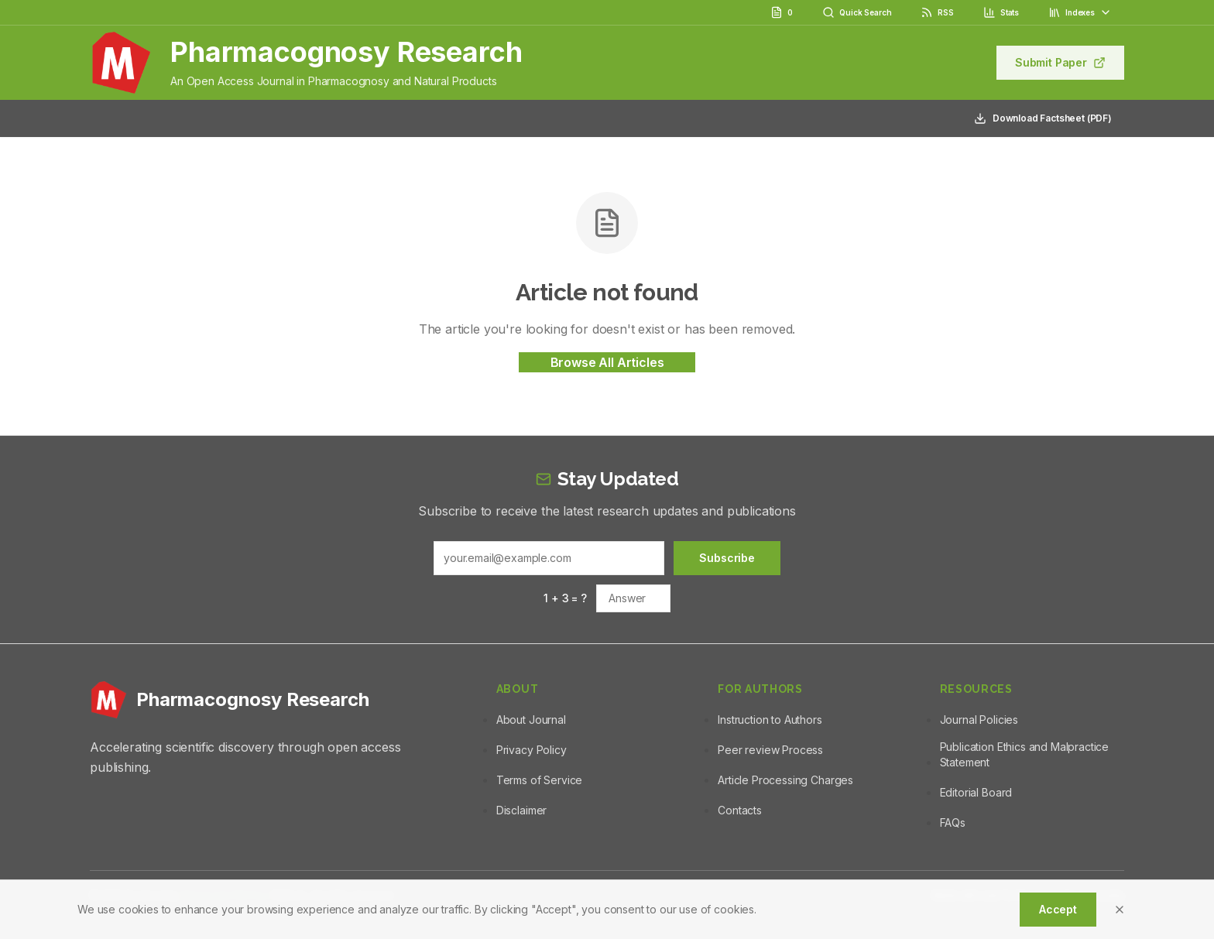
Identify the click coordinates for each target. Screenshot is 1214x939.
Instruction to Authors (769, 719)
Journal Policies (979, 719)
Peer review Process (770, 749)
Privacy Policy (531, 749)
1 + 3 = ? (565, 598)
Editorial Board (976, 792)
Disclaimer (521, 810)
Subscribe (727, 557)
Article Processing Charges (785, 779)
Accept (1058, 909)
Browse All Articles (607, 362)
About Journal (531, 719)
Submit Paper (1060, 62)
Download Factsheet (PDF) (1043, 118)
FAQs (952, 822)
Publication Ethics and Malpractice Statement (1024, 754)
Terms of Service (539, 779)
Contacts (740, 810)
